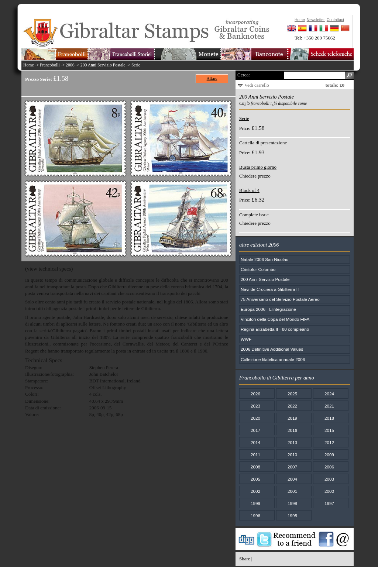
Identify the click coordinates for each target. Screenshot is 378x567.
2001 (292, 491)
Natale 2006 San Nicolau (264, 259)
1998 (292, 503)
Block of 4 (249, 190)
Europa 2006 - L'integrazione (268, 309)
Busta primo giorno (257, 167)
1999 (255, 503)
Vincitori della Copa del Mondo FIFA (275, 319)
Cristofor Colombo (258, 269)
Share (244, 558)
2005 (255, 479)
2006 (70, 65)
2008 (255, 466)
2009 (329, 454)
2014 (255, 442)
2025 (292, 393)
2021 (329, 405)
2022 (292, 405)
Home (28, 65)
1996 (255, 515)
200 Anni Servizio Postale (103, 65)
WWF (246, 339)
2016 (292, 430)
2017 (255, 430)
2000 (329, 491)
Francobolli (50, 65)
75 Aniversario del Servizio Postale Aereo (280, 299)
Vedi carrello (256, 85)
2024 (329, 393)
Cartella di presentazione (263, 142)
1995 (292, 515)
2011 (255, 454)
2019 (292, 418)
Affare (212, 78)
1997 (329, 503)
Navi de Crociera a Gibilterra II (270, 289)
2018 (329, 418)
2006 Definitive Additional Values (272, 349)
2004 (292, 479)
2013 (292, 442)
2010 (292, 454)
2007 (292, 466)
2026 (255, 393)
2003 (329, 479)
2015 (329, 430)
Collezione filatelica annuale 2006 (273, 359)
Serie (135, 65)
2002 (255, 491)
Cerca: (243, 75)
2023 (255, 405)
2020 (255, 418)
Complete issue (254, 214)
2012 (329, 442)
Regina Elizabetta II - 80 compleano (275, 329)
